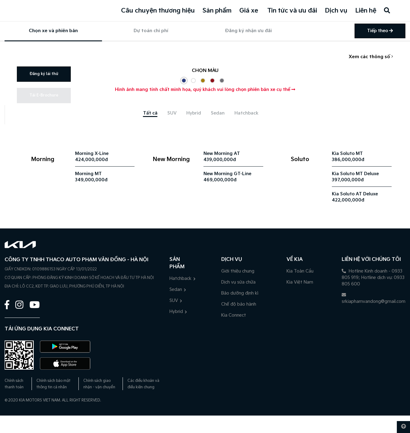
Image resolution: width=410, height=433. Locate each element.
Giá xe (248, 10)
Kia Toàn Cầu (300, 271)
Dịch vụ (336, 10)
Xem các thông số (371, 56)
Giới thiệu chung (237, 271)
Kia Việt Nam (300, 282)
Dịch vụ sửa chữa (238, 282)
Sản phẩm (217, 10)
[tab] (150, 113)
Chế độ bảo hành (238, 304)
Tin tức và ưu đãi (292, 10)
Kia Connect (233, 315)
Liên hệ (365, 10)
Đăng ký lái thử (43, 74)
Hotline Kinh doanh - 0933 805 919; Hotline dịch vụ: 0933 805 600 (373, 278)
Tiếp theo (380, 30)
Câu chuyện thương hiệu (158, 10)
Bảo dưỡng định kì (239, 293)
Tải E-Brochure (43, 95)
